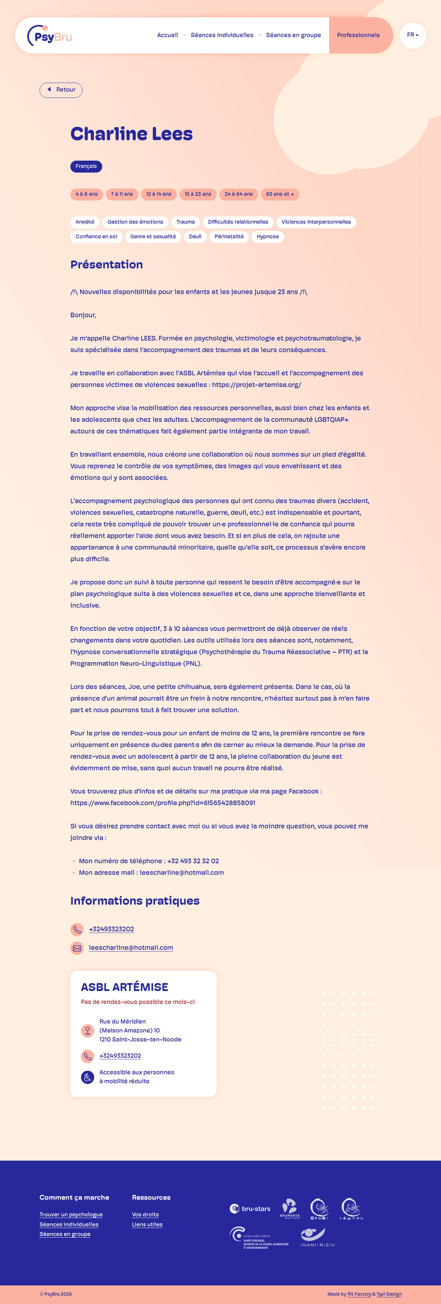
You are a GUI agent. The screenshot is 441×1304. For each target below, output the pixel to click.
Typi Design (389, 1294)
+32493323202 (111, 929)
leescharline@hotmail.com (131, 948)
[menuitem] (168, 35)
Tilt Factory (359, 1294)
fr (410, 35)
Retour (65, 90)
